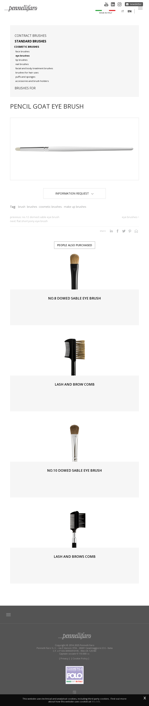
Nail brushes (22, 64)
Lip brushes (21, 59)
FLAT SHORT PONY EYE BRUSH (32, 221)
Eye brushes (22, 55)
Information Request (74, 193)
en (130, 11)
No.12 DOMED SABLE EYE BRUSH (40, 217)
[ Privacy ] (64, 658)
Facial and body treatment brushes (34, 68)
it (122, 11)
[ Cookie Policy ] (80, 658)
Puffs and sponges (25, 76)
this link (96, 701)
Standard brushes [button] (30, 41)
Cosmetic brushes (26, 46)
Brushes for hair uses (26, 72)
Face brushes (22, 51)
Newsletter (136, 4)
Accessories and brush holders (32, 80)
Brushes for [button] (25, 88)
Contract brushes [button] (30, 36)
